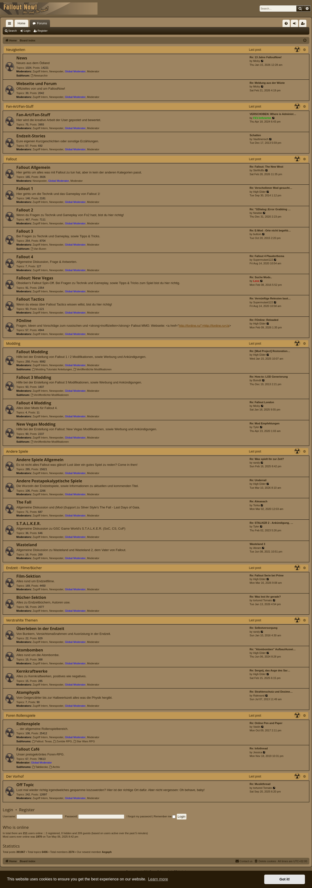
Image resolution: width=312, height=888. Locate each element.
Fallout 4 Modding (33, 403)
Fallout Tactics (30, 299)
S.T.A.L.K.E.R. (28, 523)
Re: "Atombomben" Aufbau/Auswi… (273, 649)
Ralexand (258, 695)
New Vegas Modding (36, 424)
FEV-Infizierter (262, 117)
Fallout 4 (24, 256)
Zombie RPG (62, 741)
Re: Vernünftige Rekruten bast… (270, 298)
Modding (13, 343)
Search (12, 30)
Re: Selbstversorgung (263, 627)
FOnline (23, 320)
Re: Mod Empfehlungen (265, 423)
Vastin (257, 726)
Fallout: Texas (42, 741)
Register (43, 30)
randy (256, 462)
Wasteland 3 (257, 544)
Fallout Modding (32, 351)
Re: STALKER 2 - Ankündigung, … (271, 522)
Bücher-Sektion (31, 597)
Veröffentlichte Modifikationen (92, 369)
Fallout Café (27, 749)
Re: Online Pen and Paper (266, 723)
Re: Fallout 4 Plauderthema (267, 256)
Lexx (256, 280)
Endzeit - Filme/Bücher (24, 567)
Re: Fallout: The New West (266, 166)
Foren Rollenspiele (20, 715)
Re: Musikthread (260, 784)
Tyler (256, 427)
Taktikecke (40, 766)
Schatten (255, 135)
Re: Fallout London (262, 402)
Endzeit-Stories (30, 136)
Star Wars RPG (84, 741)
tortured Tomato (262, 600)
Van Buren (38, 248)
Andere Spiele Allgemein (40, 459)
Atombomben (29, 650)
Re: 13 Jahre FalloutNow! (266, 57)
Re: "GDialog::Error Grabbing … (270, 209)
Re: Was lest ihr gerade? (265, 596)
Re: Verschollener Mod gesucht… (271, 187)
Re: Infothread (259, 748)
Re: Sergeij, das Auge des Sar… (270, 670)
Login (27, 30)
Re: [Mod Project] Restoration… (270, 351)
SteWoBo (258, 170)
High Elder (259, 191)
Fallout (11, 159)
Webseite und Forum (36, 83)
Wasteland (26, 544)
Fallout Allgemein (33, 167)
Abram (257, 547)
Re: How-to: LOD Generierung (269, 376)
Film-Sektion (28, 576)
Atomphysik (28, 692)
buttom (257, 234)
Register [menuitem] (303, 24)
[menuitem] (286, 23)
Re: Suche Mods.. (261, 277)
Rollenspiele (28, 723)
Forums (42, 23)
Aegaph (107, 851)
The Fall (23, 502)
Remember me (165, 816)
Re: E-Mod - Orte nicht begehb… (270, 230)
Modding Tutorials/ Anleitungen (52, 369)
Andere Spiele (17, 451)
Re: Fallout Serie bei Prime (266, 575)
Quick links (10, 24)
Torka (256, 505)
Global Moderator (75, 71)
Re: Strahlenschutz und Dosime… (271, 691)
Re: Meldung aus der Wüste (267, 82)
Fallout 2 (24, 210)
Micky (256, 60)
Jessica (257, 752)
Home (21, 23)
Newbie (257, 212)
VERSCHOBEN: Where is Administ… (273, 114)
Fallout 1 (24, 188)
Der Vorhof (15, 776)
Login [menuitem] (295, 24)
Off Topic (25, 784)
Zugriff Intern (40, 71)
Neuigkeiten (15, 49)
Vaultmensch (261, 139)
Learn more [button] (158, 879)
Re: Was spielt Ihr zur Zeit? (267, 459)
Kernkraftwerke (32, 671)
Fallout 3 (24, 231)
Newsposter (56, 71)
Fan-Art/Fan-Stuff (19, 106)
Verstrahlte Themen (22, 620)
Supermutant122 (263, 259)
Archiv (54, 766)
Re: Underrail (258, 480)
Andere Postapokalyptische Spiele (49, 481)
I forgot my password (139, 816)
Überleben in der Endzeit (40, 628)
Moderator (93, 71)
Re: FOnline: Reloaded (264, 319)
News (21, 58)
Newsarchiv (39, 75)
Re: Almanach (258, 501)
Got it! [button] (285, 879)
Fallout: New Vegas (34, 278)
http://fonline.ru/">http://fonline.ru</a (204, 325)
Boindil (257, 380)
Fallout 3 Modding (33, 377)
